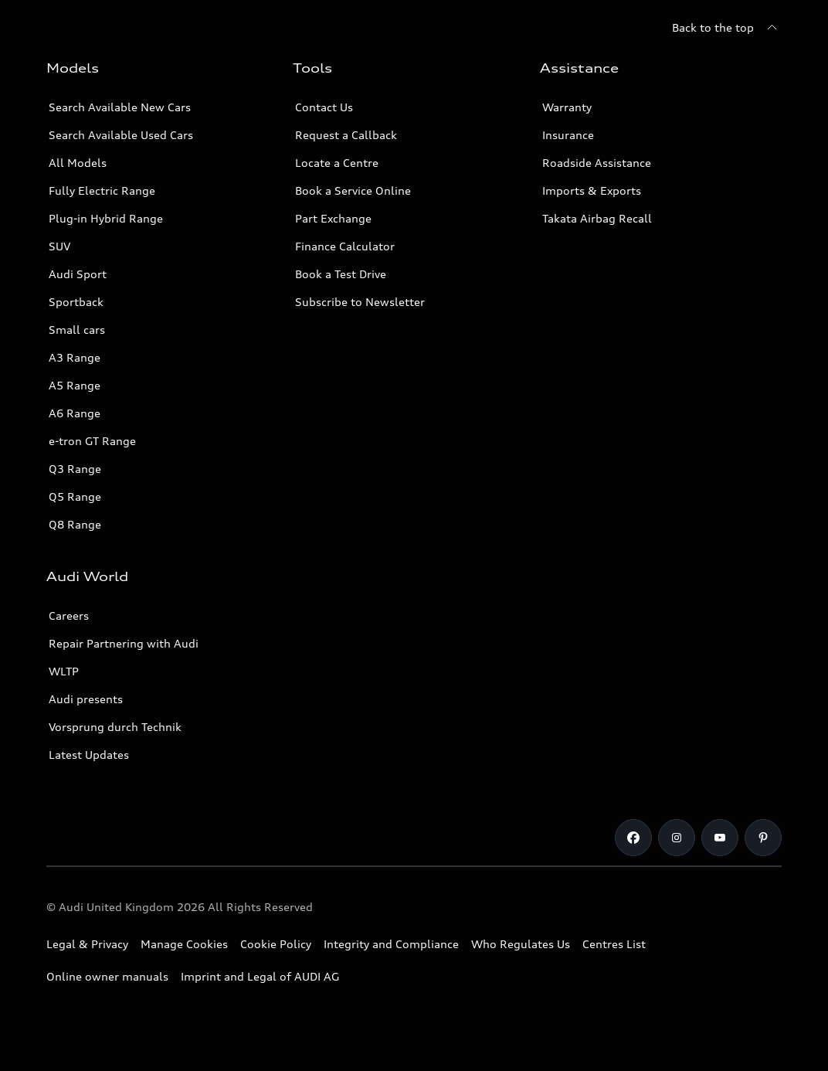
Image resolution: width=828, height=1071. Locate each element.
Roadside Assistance (596, 162)
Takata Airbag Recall (597, 218)
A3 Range (74, 357)
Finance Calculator (345, 246)
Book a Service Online (353, 190)
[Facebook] (633, 837)
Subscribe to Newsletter (360, 301)
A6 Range (74, 413)
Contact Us (324, 107)
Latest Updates (89, 754)
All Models (78, 162)
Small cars (77, 329)
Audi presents (86, 699)
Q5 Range (75, 496)
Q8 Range (75, 524)
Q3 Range (75, 468)
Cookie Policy (275, 943)
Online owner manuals (107, 976)
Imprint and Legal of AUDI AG (260, 976)
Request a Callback (346, 134)
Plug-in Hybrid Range (106, 218)
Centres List (614, 943)
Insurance (568, 134)
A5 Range (74, 385)
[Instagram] (676, 837)
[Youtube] (719, 837)
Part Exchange (333, 218)
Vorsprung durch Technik (115, 726)
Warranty (567, 107)
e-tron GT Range (92, 440)
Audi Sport (78, 273)
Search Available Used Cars (121, 134)
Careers (69, 615)
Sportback (76, 301)
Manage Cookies (184, 943)
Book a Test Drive (340, 273)
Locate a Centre (336, 162)
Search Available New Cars (120, 107)
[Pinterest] (763, 837)
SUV (59, 246)
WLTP (64, 671)
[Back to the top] (727, 28)
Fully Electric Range (102, 190)
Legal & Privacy (87, 943)
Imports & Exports (591, 190)
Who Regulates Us (520, 943)
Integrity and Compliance (391, 943)
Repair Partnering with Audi (124, 643)
